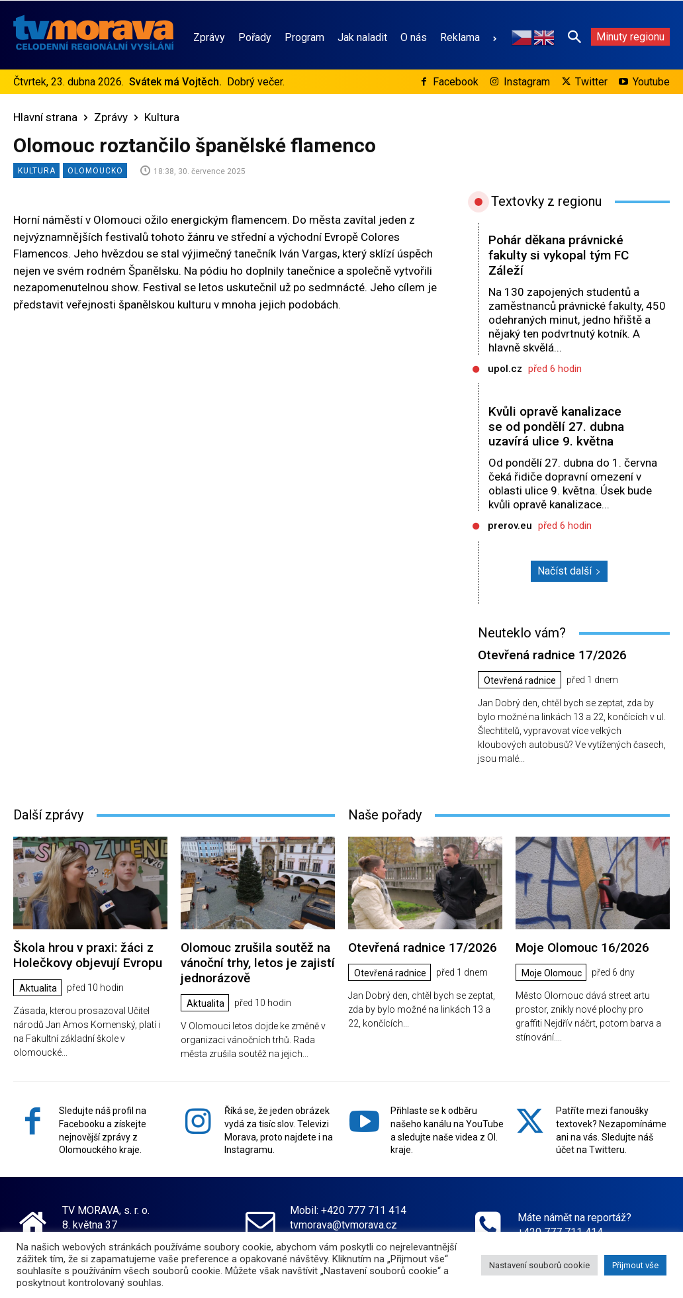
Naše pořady (385, 815)
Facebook (455, 81)
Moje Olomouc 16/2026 (582, 947)
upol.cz (505, 369)
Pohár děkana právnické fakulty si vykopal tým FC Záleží (558, 255)
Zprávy (111, 117)
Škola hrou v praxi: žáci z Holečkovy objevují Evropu (87, 955)
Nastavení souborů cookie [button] (539, 1265)
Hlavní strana (45, 117)
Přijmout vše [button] (635, 1265)
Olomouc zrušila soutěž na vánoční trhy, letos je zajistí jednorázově (258, 963)
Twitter (591, 81)
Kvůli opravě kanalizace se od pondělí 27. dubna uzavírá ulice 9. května (556, 426)
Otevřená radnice (520, 680)
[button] (574, 36)
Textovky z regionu (546, 201)
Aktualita (38, 987)
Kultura (161, 117)
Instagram (527, 81)
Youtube (651, 81)
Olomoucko (95, 170)
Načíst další (569, 571)
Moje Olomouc (552, 973)
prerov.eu (510, 526)
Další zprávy (48, 815)
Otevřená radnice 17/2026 (552, 655)
